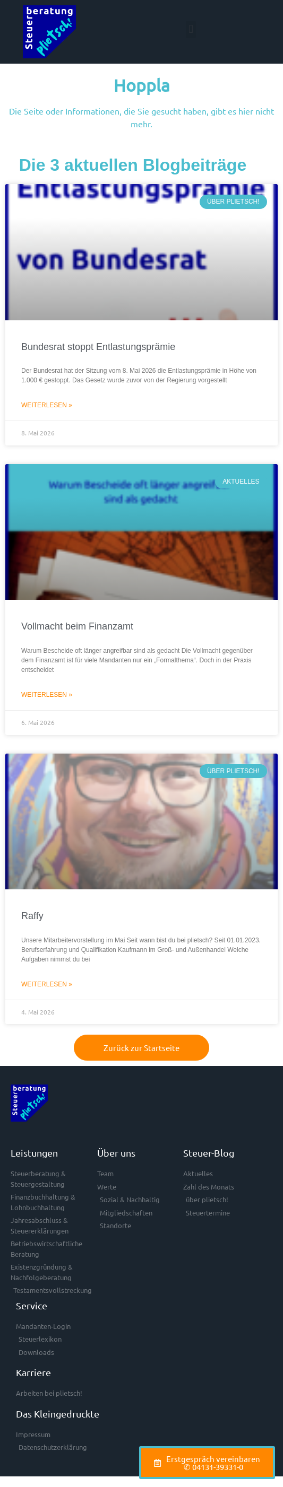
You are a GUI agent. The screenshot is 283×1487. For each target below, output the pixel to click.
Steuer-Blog (208, 1152)
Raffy (32, 916)
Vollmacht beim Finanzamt (77, 626)
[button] (191, 29)
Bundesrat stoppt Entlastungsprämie (98, 347)
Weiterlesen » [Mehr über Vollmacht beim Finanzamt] (46, 694)
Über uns (116, 1152)
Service (31, 1305)
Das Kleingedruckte (57, 1413)
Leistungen (34, 1152)
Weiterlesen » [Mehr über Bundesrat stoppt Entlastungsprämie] (46, 405)
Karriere (33, 1372)
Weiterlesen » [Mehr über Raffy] (46, 984)
